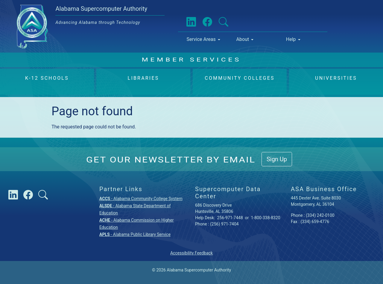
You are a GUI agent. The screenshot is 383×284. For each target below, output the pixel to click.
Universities (336, 78)
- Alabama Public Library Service (135, 234)
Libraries (143, 78)
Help (291, 39)
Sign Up (277, 159)
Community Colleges (239, 78)
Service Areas (200, 39)
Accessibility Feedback (191, 253)
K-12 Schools (47, 78)
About (242, 39)
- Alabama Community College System (141, 198)
